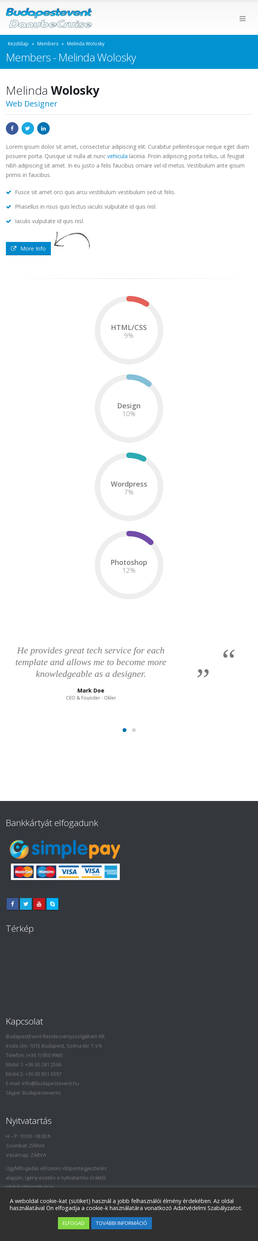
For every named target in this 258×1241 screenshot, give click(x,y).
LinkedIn (43, 128)
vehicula (117, 156)
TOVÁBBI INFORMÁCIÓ (121, 1223)
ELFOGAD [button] (74, 1223)
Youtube (39, 904)
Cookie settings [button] (32, 1223)
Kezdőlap (18, 43)
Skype (52, 904)
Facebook (12, 128)
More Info (28, 248)
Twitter (28, 128)
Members (47, 43)
